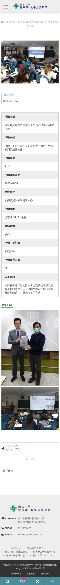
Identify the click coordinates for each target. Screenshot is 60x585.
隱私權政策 (16, 573)
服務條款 (31, 573)
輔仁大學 (37, 555)
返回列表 (30, 459)
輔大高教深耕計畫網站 (15, 551)
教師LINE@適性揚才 (16, 555)
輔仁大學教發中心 (36, 547)
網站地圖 (45, 573)
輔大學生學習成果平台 (44, 551)
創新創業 (10, 22)
